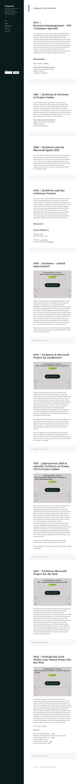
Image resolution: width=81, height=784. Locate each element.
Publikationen (8, 26)
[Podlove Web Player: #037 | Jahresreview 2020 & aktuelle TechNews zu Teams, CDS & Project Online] (52, 488)
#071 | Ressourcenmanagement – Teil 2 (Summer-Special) (52, 25)
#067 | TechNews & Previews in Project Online (51, 96)
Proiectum (9, 6)
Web (39, 726)
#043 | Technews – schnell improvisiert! (49, 265)
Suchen (6, 70)
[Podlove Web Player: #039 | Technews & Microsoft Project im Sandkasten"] (52, 375)
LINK (53, 734)
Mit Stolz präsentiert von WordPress (48, 767)
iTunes (44, 726)
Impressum (7, 28)
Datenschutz (7, 31)
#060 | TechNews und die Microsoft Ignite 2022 (48, 149)
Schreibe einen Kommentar (41, 340)
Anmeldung (44, 240)
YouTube (39, 63)
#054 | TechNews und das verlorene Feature (49, 192)
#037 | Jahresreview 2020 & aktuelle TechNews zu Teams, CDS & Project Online (51, 466)
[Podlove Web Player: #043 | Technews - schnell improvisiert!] (52, 284)
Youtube (7, 23)
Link (52, 69)
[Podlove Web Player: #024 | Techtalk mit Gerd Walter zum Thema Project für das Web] (52, 681)
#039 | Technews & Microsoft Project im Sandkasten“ (51, 356)
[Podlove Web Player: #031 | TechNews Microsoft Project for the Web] (52, 592)
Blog (6, 21)
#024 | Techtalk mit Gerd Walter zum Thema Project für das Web (52, 659)
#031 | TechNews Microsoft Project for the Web (50, 572)
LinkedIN (46, 63)
